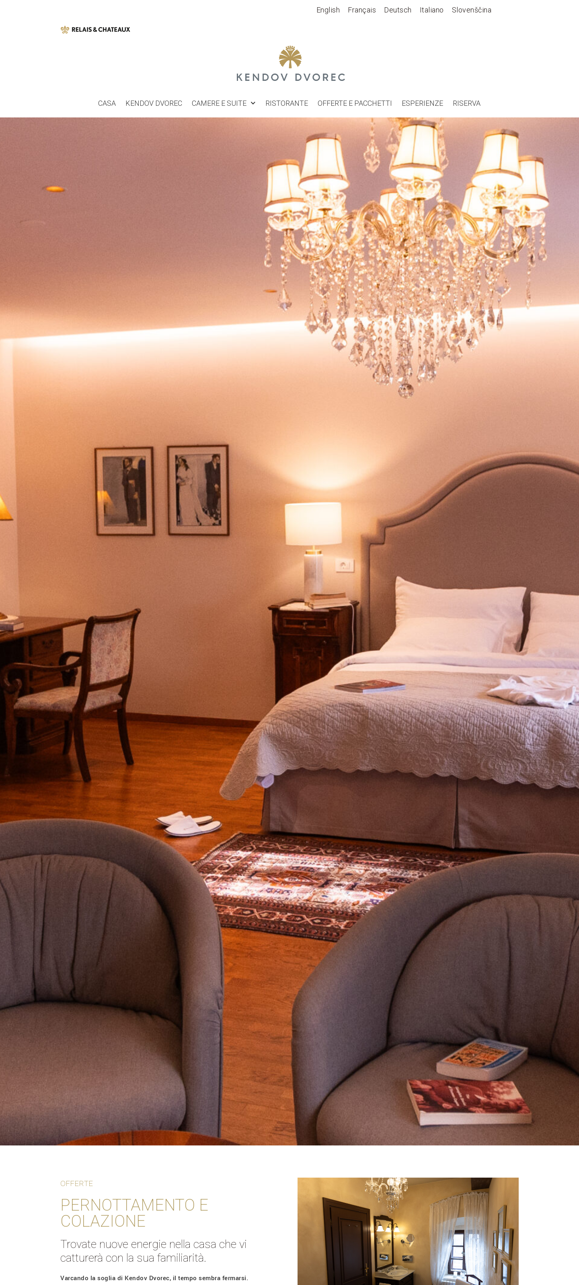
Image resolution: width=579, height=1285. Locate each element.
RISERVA (466, 103)
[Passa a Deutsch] (398, 10)
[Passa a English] (328, 10)
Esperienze (422, 103)
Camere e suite (224, 103)
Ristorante (286, 103)
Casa (107, 103)
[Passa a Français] (362, 10)
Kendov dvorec (153, 103)
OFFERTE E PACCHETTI (355, 103)
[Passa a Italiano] (432, 10)
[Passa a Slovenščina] (472, 10)
